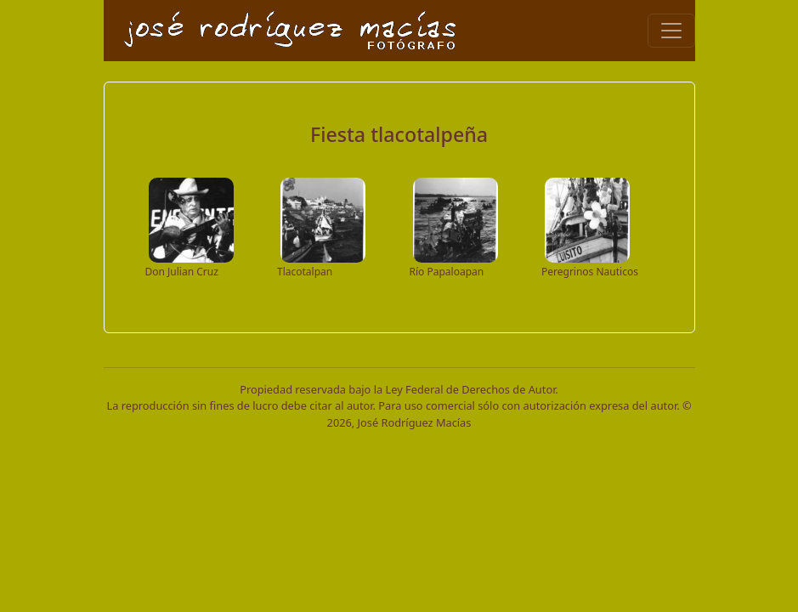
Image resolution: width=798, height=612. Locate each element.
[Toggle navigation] (671, 31)
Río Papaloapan (447, 271)
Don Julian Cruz (181, 271)
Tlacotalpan (304, 271)
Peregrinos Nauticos (589, 271)
